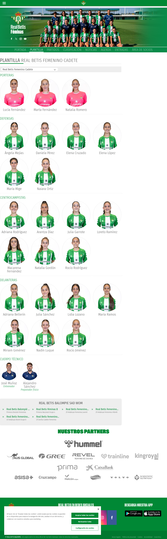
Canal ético (157, 533)
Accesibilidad (148, 533)
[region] (52, 520)
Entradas (121, 50)
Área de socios (142, 50)
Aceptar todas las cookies (84, 515)
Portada (20, 50)
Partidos (53, 50)
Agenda (106, 50)
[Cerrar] (98, 509)
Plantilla (36, 50)
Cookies (139, 533)
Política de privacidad (129, 533)
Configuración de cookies (85, 528)
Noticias (91, 50)
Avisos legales (115, 533)
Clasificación (72, 50)
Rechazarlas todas (84, 522)
